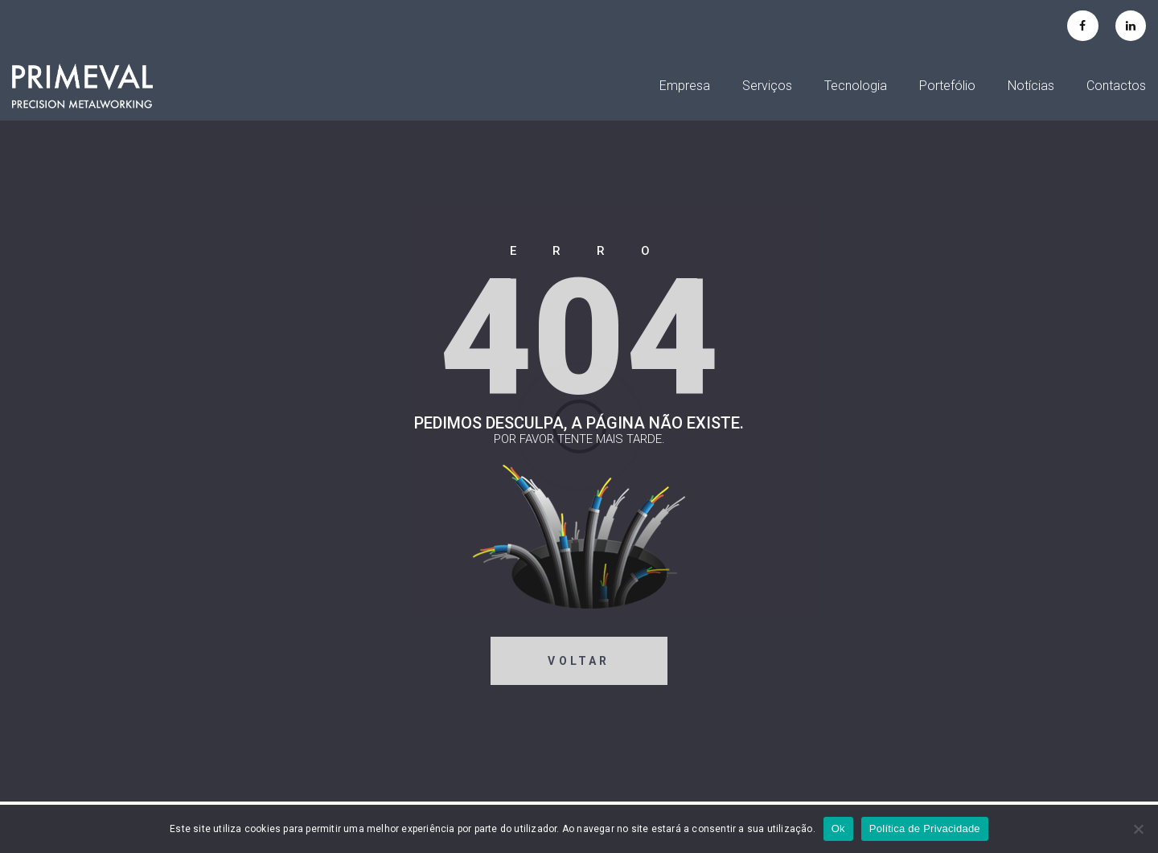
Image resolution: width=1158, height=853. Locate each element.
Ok (838, 828)
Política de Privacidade (924, 828)
